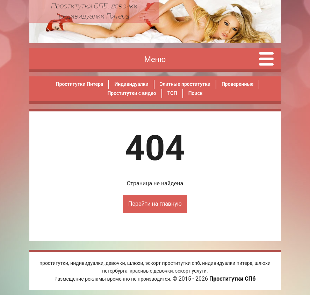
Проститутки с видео (131, 93)
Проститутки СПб (232, 278)
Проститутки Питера (79, 84)
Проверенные (237, 84)
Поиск (195, 93)
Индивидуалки (131, 84)
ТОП (172, 93)
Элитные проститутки (185, 84)
